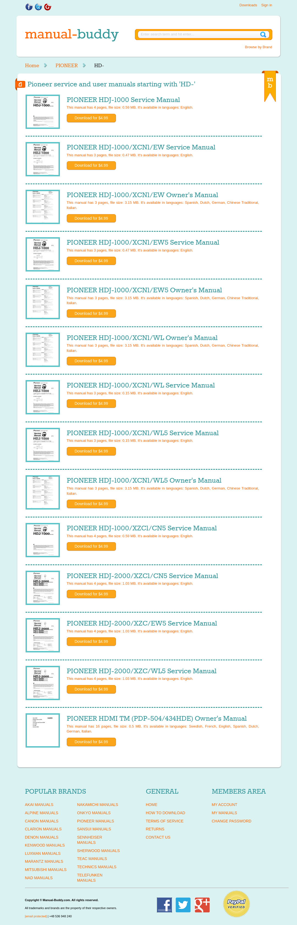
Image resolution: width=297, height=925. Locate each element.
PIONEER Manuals (95, 821)
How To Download (165, 813)
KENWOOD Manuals (45, 845)
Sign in (266, 5)
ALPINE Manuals (41, 813)
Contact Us (158, 837)
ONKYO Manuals (94, 813)
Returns (155, 829)
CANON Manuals (42, 821)
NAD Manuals (39, 878)
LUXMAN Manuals (43, 853)
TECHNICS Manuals (96, 867)
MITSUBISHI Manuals (46, 869)
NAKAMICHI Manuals (97, 804)
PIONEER (66, 65)
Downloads (248, 5)
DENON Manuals (42, 837)
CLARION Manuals (43, 829)
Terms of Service (165, 821)
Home (32, 65)
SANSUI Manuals (94, 829)
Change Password (231, 821)
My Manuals (224, 813)
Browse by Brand (258, 47)
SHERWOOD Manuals (98, 850)
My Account (224, 804)
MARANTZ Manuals (44, 861)
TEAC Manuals (92, 858)
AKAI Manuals (39, 804)
